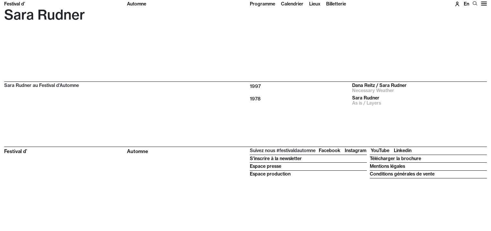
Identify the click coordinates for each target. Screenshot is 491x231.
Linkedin (402, 150)
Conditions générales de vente (402, 174)
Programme (262, 4)
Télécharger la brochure (395, 158)
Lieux (314, 4)
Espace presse (265, 166)
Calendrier (292, 4)
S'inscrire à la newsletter (276, 158)
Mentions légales (387, 166)
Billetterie (336, 4)
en (466, 4)
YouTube (380, 150)
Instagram (355, 150)
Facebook (329, 150)
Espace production (270, 174)
